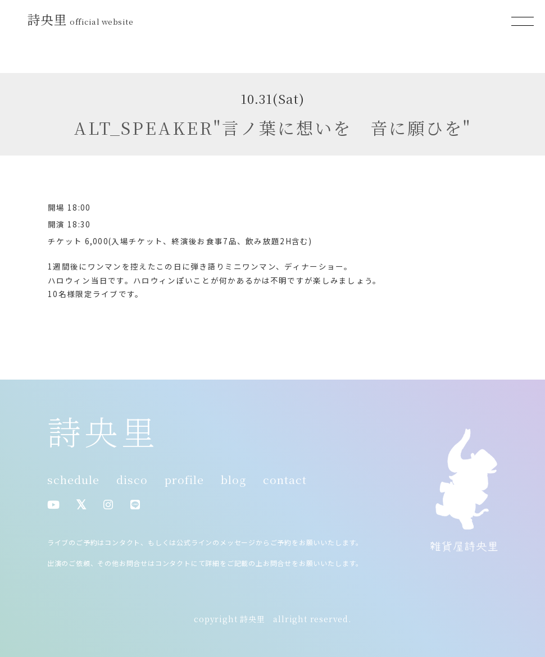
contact (285, 479)
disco (132, 479)
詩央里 (82, 19)
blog (233, 479)
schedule (73, 479)
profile (184, 479)
